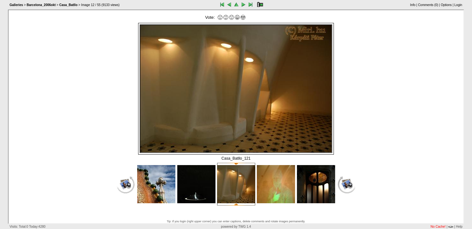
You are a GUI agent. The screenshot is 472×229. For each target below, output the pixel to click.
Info (413, 5)
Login (458, 5)
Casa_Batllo (68, 5)
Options (446, 5)
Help (459, 226)
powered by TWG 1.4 (236, 226)
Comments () (428, 5)
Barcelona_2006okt (41, 5)
